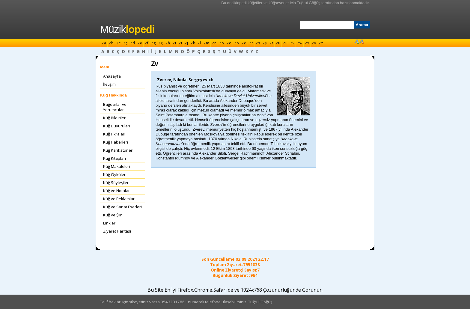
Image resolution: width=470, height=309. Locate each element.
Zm (206, 43)
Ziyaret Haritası (117, 231)
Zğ (160, 43)
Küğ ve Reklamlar (119, 198)
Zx (307, 43)
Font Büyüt (356, 41)
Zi (180, 43)
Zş (265, 43)
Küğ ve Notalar (116, 190)
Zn (214, 43)
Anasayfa (112, 76)
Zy (314, 43)
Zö (229, 43)
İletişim (109, 84)
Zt (271, 43)
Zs (258, 43)
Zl (199, 43)
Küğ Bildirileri (114, 117)
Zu (278, 43)
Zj (186, 43)
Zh (167, 43)
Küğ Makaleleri (116, 166)
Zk (193, 43)
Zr (251, 43)
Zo (221, 43)
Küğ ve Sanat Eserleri (122, 206)
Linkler (109, 223)
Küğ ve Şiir (112, 215)
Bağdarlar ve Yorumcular (114, 107)
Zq (244, 43)
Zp (236, 43)
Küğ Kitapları (114, 158)
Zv (292, 43)
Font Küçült (361, 41)
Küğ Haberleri (115, 142)
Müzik (127, 29)
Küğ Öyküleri (114, 174)
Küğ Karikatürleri (118, 150)
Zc (118, 43)
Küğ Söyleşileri (116, 182)
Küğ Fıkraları (114, 134)
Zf (146, 43)
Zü (285, 43)
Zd (132, 43)
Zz (321, 43)
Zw (299, 43)
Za (104, 43)
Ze (140, 43)
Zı (174, 43)
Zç (125, 43)
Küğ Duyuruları (116, 126)
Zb (111, 43)
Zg (153, 43)
